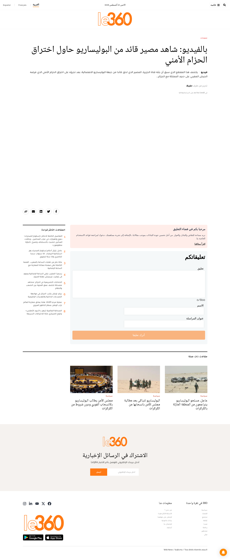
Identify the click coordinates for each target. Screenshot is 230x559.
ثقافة (205, 520)
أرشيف (169, 527)
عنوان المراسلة (195, 318)
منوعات (203, 38)
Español (6, 5)
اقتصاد (204, 513)
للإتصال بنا (168, 524)
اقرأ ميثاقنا (199, 244)
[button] (223, 552)
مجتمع (204, 517)
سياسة (204, 510)
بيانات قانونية (167, 520)
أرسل (98, 472)
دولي (205, 534)
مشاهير (204, 531)
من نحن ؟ (168, 510)
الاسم (200, 305)
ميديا (205, 524)
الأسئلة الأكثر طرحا (165, 513)
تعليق (201, 268)
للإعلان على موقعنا (165, 517)
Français (22, 5)
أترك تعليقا (139, 335)
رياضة (205, 527)
